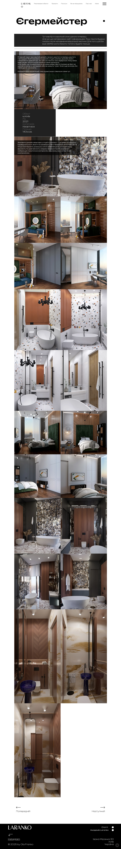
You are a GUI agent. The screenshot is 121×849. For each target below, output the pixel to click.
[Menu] (104, 4)
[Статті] (104, 827)
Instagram (14, 839)
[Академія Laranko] (99, 830)
